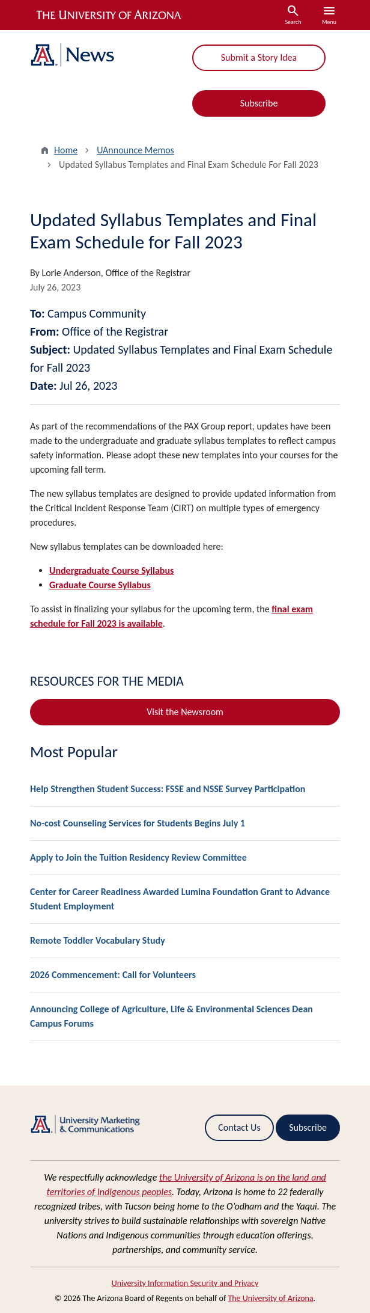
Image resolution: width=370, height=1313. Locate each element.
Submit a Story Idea (259, 57)
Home (65, 150)
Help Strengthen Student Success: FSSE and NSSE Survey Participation (167, 789)
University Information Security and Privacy (185, 1283)
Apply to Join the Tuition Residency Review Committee (138, 857)
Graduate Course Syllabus (100, 585)
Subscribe (259, 103)
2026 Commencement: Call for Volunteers (113, 974)
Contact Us (239, 1127)
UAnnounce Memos (135, 150)
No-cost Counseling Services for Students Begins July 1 (137, 823)
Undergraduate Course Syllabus (111, 570)
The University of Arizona (270, 1298)
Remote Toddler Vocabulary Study (97, 940)
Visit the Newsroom (185, 712)
